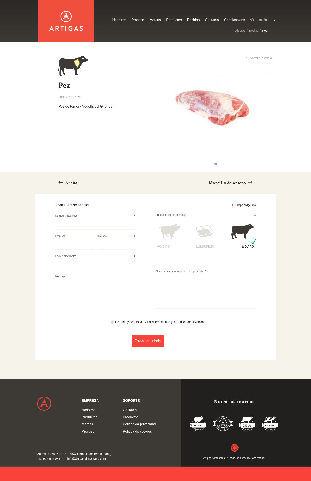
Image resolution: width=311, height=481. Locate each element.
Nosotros (119, 20)
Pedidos (193, 20)
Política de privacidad (191, 322)
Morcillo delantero (228, 183)
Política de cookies (137, 431)
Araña (70, 183)
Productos (238, 30)
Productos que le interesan (171, 214)
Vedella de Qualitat (223, 424)
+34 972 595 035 (48, 458)
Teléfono (102, 235)
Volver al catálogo (261, 57)
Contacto (212, 20)
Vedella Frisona (270, 424)
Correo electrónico (65, 256)
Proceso (137, 20)
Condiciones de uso (157, 322)
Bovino (253, 30)
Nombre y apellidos (66, 215)
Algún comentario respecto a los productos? (181, 271)
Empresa (60, 235)
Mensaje (60, 276)
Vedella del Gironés (247, 424)
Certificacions (234, 20)
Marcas (155, 20)
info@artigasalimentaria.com (86, 458)
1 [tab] (215, 164)
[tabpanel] (216, 105)
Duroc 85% (198, 424)
